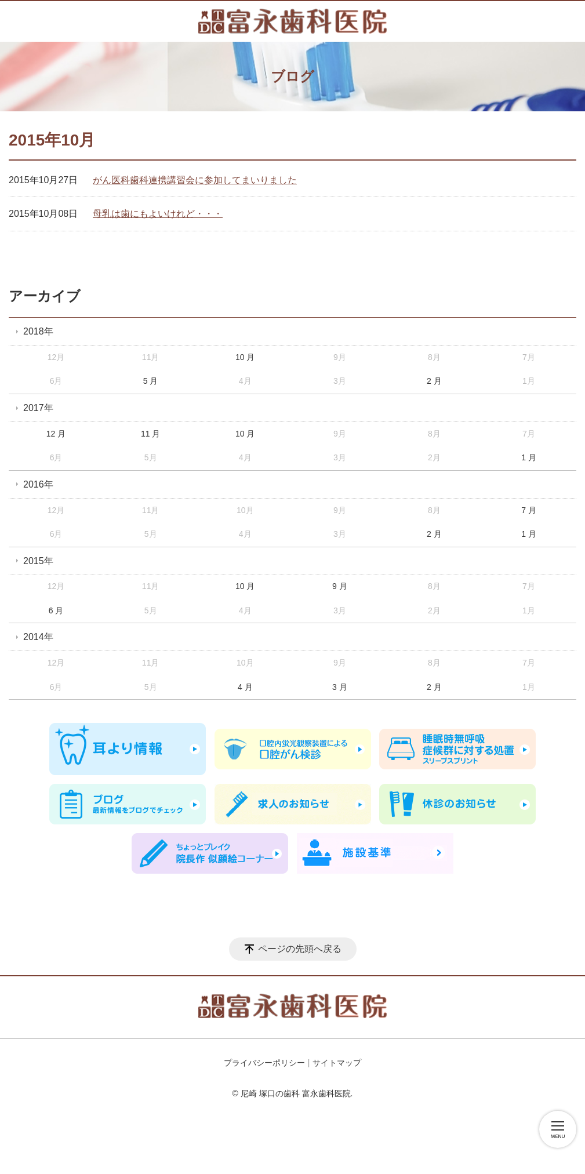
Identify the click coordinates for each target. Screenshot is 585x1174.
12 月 (56, 433)
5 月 (150, 381)
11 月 (150, 433)
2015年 (38, 561)
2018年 (38, 331)
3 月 (339, 687)
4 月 (245, 687)
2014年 (38, 637)
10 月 (245, 357)
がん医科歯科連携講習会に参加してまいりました (195, 180)
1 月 (528, 457)
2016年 (38, 484)
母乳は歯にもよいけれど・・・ (158, 214)
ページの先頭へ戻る (299, 949)
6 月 (56, 610)
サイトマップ (337, 1062)
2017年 (38, 408)
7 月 (528, 510)
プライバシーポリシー (264, 1062)
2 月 (434, 381)
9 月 (339, 586)
